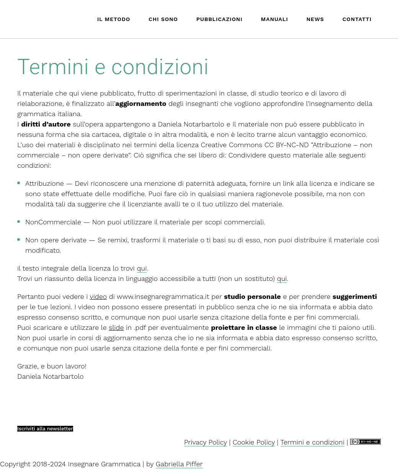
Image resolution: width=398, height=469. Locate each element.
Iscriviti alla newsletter (45, 429)
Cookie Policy (254, 442)
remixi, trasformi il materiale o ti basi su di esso (184, 240)
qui (142, 268)
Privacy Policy (205, 442)
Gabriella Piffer (179, 464)
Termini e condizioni (312, 442)
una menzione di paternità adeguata (188, 183)
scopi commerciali (234, 222)
